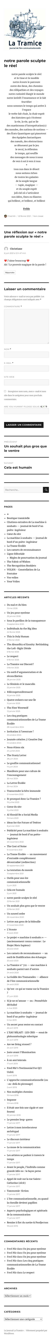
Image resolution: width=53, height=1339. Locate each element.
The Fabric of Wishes (18, 561)
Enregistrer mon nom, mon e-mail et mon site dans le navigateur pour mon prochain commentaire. (25, 395)
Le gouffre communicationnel (23, 763)
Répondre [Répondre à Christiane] (9, 272)
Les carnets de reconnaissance (24, 549)
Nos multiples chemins (20, 1091)
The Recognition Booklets (21, 565)
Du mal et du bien (17, 604)
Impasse (11, 1099)
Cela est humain (16, 889)
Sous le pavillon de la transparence (26, 620)
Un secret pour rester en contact (25, 1024)
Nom (7, 349)
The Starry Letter (16, 755)
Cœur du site (14, 534)
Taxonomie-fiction (18, 1190)
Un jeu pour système (18, 612)
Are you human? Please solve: (26, 409)
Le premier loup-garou (20, 1119)
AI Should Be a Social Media (22, 814)
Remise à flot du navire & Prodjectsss (27, 1222)
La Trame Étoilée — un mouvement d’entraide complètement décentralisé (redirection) (27, 858)
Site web (9, 377)
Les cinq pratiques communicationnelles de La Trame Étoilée (26, 719)
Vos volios (12, 577)
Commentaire (13, 306)
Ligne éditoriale (16, 553)
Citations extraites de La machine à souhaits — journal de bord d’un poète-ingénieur (26, 526)
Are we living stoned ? (19, 1044)
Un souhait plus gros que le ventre (26, 905)
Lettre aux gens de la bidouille (24, 921)
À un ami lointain (16, 1060)
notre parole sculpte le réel (22, 897)
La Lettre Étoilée (16, 783)
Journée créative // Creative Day (24, 739)
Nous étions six (15, 747)
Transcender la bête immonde (24, 790)
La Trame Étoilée (16, 545)
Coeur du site (14, 806)
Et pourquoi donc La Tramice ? (24, 798)
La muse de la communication (23, 1147)
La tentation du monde (20, 870)
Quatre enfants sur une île (21, 699)
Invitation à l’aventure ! (20, 731)
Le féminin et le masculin (21, 684)
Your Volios (13, 581)
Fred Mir (12, 216)
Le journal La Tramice (14, 1330)
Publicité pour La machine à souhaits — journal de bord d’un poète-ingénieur (27, 834)
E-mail (8, 363)
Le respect (12, 656)
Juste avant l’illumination (21, 1052)
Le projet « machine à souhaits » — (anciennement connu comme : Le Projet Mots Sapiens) (27, 941)
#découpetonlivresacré (20, 691)
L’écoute (12, 929)
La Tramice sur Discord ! (20, 664)
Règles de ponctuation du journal (28, 557)
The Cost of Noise (17, 846)
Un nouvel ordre (16, 913)
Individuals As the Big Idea (22, 628)
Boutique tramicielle (18, 518)
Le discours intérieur (18, 1139)
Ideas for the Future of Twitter (24, 822)
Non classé (38, 216)
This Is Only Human (18, 636)
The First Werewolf (17, 707)
